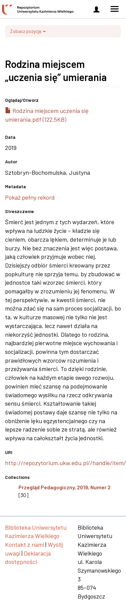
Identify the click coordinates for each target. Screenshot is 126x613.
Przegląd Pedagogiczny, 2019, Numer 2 (64, 487)
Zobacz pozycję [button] (28, 31)
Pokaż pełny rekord (30, 197)
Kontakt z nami (24, 544)
